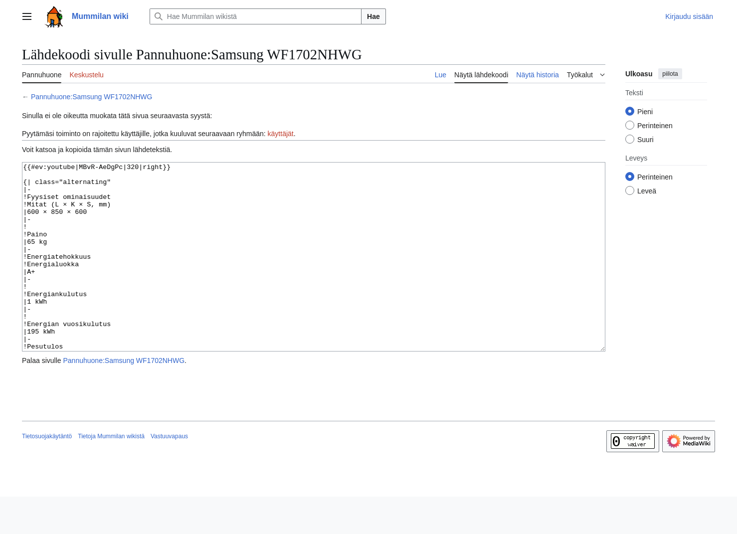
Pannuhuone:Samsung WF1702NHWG (92, 97)
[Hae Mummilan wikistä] (256, 16)
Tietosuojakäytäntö (47, 473)
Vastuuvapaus (169, 473)
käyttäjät (281, 134)
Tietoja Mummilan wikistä (111, 473)
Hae (373, 16)
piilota (670, 73)
